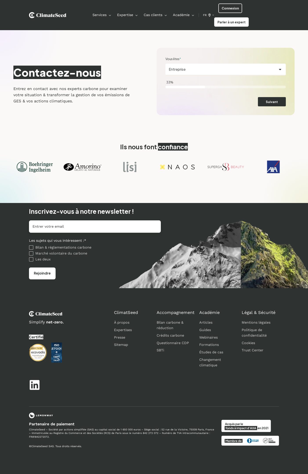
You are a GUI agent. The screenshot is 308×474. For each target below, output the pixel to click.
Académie (209, 312)
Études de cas (211, 352)
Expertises (123, 330)
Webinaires (208, 337)
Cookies (248, 343)
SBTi (160, 350)
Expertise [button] (125, 15)
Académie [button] (181, 15)
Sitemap (121, 345)
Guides (205, 330)
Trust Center (252, 350)
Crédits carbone (170, 335)
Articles (205, 322)
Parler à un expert (231, 22)
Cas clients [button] (153, 15)
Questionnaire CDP (173, 343)
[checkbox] (95, 253)
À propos (121, 322)
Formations (209, 345)
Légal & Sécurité (258, 312)
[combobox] (225, 70)
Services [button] (99, 15)
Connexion (230, 8)
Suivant (272, 102)
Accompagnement (175, 312)
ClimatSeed (126, 312)
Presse (119, 337)
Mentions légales (256, 322)
